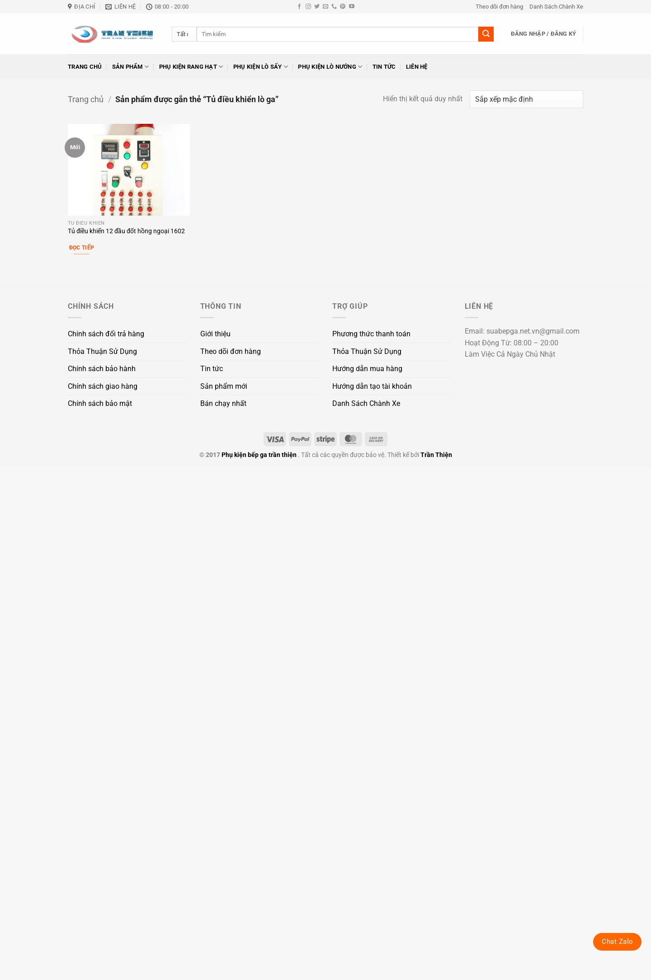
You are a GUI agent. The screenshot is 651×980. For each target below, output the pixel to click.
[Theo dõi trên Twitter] (317, 7)
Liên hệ (417, 66)
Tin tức (384, 66)
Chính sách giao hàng (102, 386)
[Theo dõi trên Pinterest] (342, 7)
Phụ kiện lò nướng (330, 66)
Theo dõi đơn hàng (499, 6)
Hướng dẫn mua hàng (367, 368)
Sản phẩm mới (223, 386)
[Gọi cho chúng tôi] (334, 7)
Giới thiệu (215, 334)
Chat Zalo (617, 942)
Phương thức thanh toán (371, 334)
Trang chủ (85, 66)
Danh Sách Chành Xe (556, 6)
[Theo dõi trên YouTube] (351, 7)
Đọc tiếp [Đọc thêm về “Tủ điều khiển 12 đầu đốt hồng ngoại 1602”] (81, 248)
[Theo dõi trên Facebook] (299, 7)
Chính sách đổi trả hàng (106, 334)
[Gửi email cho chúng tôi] (325, 7)
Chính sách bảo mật (100, 403)
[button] (543, 34)
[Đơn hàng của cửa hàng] (526, 99)
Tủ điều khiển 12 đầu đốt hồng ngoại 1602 (126, 231)
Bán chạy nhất (223, 403)
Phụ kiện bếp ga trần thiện (259, 455)
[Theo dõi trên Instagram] (308, 7)
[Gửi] (486, 34)
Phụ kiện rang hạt (191, 66)
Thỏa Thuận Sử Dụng (102, 351)
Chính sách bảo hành (102, 368)
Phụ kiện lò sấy (260, 66)
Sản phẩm (130, 66)
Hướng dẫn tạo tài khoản (372, 386)
